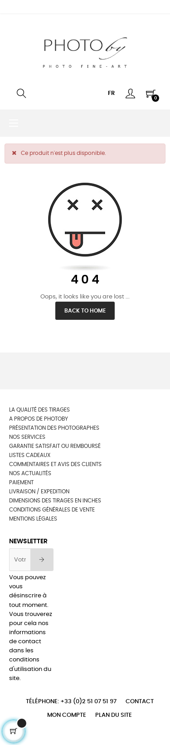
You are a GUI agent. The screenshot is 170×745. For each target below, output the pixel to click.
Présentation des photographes (54, 428)
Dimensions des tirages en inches (55, 500)
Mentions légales (33, 519)
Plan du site (113, 715)
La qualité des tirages (39, 409)
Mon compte (66, 715)
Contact (140, 702)
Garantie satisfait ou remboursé (55, 446)
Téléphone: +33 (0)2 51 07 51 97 (71, 702)
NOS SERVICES (27, 437)
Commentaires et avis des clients (55, 464)
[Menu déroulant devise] (111, 93)
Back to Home (85, 310)
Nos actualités (30, 473)
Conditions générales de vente (52, 509)
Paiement (21, 482)
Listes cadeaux (29, 455)
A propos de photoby (38, 419)
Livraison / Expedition (39, 491)
